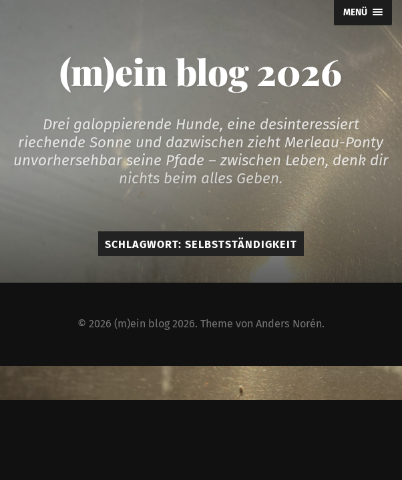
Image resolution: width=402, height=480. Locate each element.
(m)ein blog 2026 (200, 71)
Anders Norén (289, 323)
